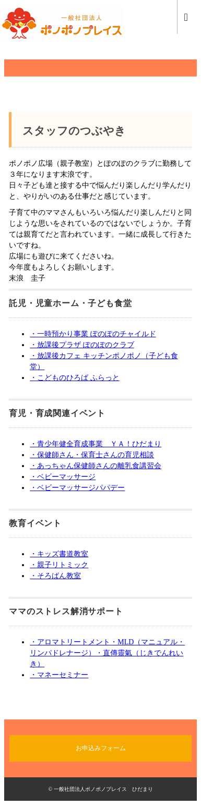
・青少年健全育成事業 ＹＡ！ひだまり (95, 444)
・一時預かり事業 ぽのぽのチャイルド (93, 334)
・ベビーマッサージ (63, 477)
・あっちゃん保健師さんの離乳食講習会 (95, 466)
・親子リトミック (59, 565)
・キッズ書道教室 (59, 554)
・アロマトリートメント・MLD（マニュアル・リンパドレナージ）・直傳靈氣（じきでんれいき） (107, 653)
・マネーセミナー (59, 675)
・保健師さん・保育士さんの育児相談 (92, 455)
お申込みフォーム (101, 748)
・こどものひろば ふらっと (75, 378)
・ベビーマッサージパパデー (77, 488)
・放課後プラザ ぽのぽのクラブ (82, 345)
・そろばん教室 (55, 576)
